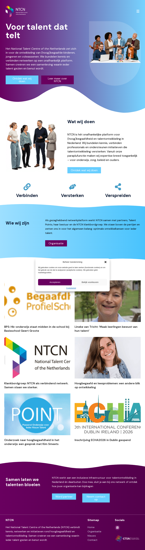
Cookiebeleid (71, 288)
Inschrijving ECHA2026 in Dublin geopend (103, 440)
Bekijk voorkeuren (90, 282)
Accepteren (55, 282)
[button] (105, 262)
